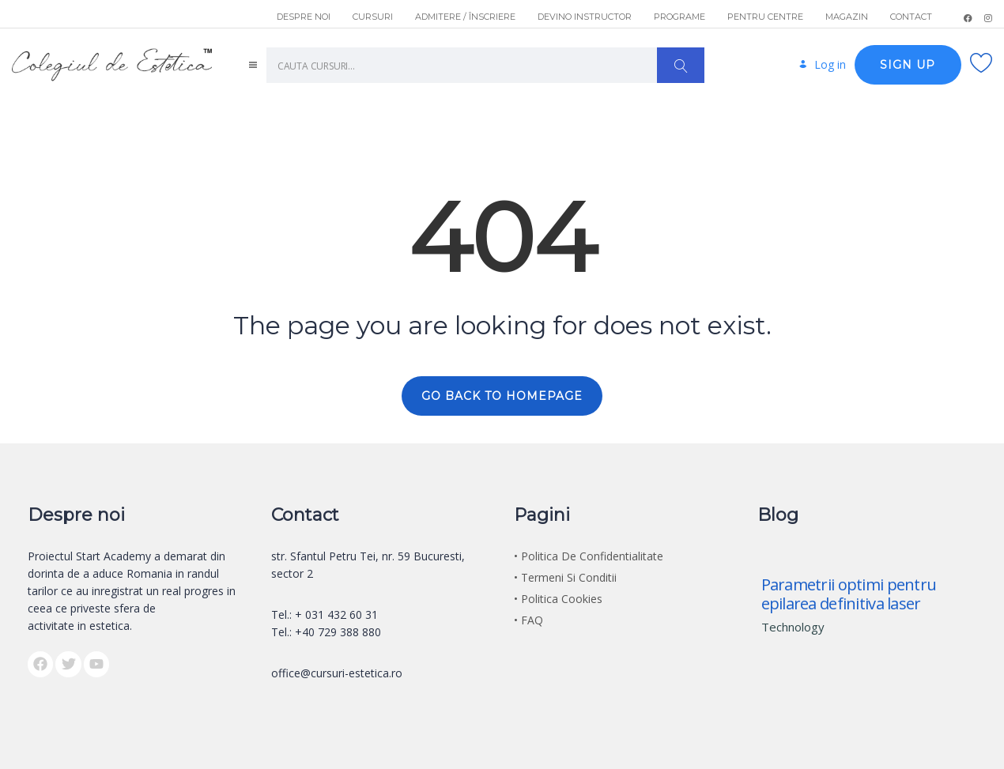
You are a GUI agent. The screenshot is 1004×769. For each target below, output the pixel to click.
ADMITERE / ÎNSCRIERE (465, 16)
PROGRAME (679, 16)
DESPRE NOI (303, 16)
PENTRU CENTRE (765, 16)
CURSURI (373, 16)
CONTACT (911, 16)
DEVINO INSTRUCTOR (585, 16)
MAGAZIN (846, 16)
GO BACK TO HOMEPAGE (502, 396)
